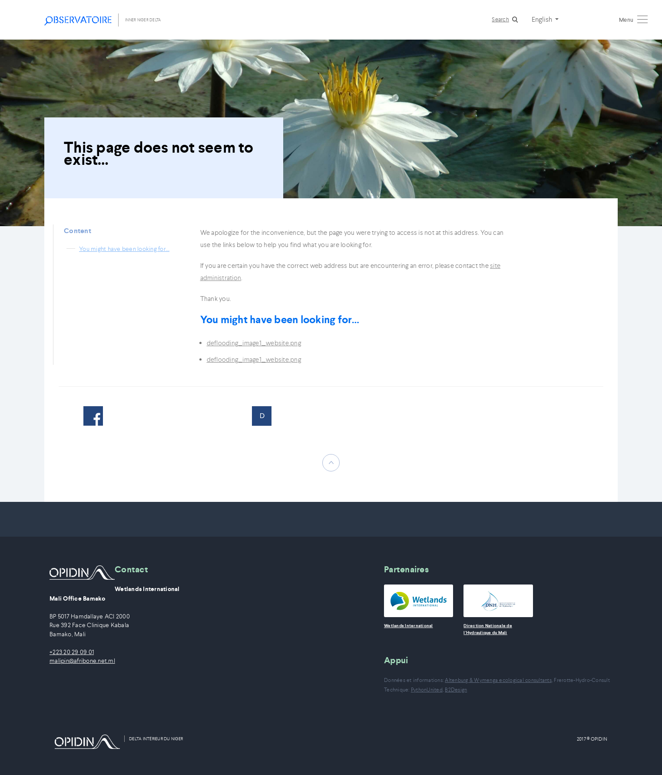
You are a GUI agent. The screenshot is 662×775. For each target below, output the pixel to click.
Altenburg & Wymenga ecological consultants (498, 680)
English (542, 19)
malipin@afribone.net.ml (82, 661)
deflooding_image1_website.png (254, 343)
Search (500, 19)
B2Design (456, 689)
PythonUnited (427, 689)
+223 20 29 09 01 (72, 652)
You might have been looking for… (124, 249)
